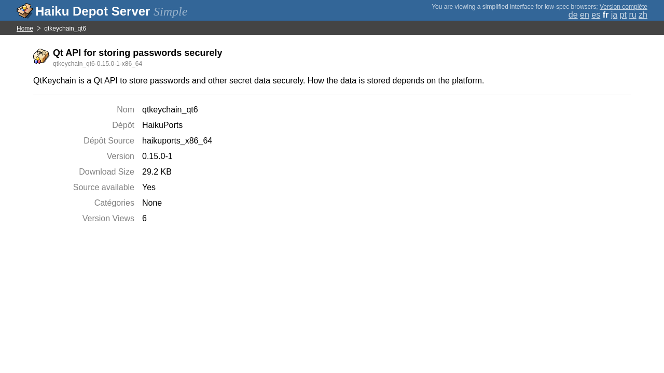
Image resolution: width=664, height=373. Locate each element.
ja (614, 14)
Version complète (623, 6)
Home (25, 28)
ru (632, 14)
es (595, 14)
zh (643, 14)
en (584, 14)
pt (623, 14)
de (573, 14)
